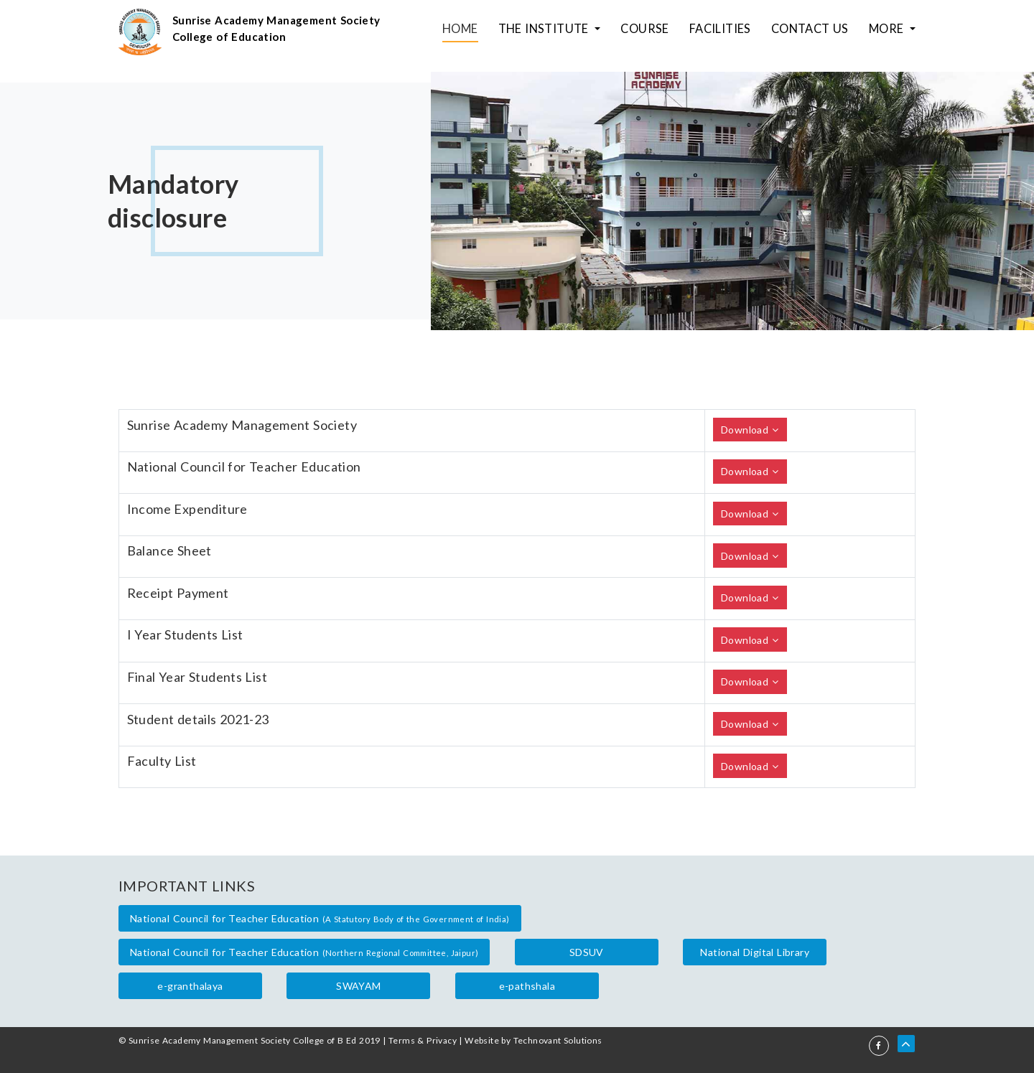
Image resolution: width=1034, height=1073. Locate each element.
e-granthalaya (190, 986)
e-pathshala (527, 986)
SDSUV (586, 952)
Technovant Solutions (557, 1040)
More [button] (890, 32)
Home (496, 32)
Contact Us (818, 32)
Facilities (735, 32)
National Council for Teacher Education (320, 918)
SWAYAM (358, 986)
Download (749, 429)
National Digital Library (754, 952)
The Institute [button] (574, 32)
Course (666, 32)
